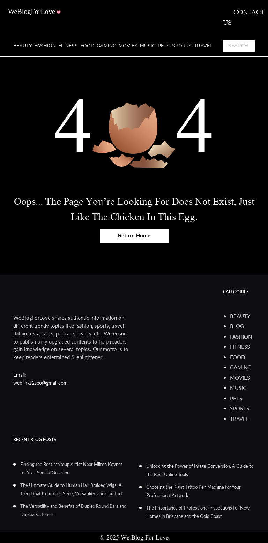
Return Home (134, 235)
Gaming (106, 46)
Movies (128, 46)
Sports (182, 46)
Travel (203, 46)
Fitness (68, 46)
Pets (164, 46)
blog (237, 326)
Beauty (22, 46)
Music (147, 46)
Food (87, 46)
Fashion (45, 46)
